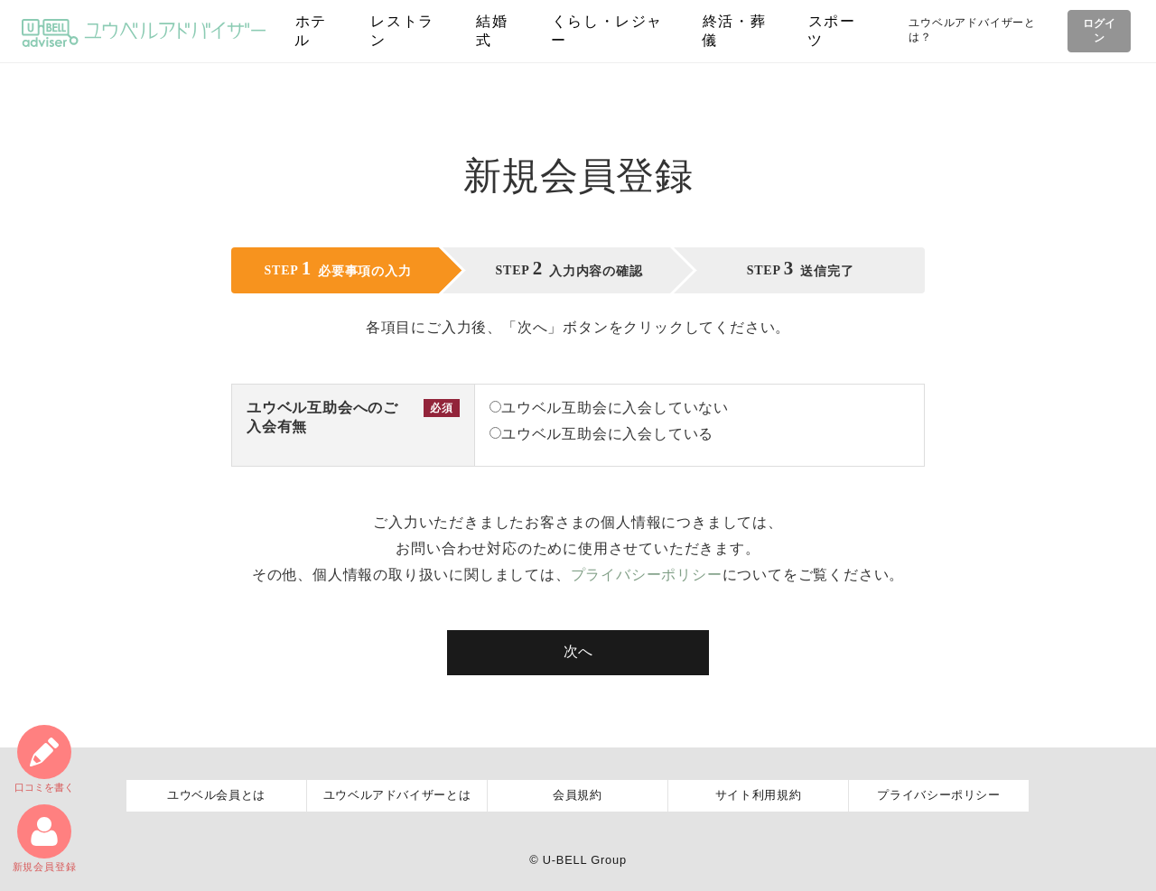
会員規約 (577, 795)
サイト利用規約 (758, 795)
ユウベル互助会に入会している (601, 433)
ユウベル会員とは (216, 795)
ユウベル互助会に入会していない (609, 407)
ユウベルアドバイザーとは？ (970, 29)
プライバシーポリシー (646, 574)
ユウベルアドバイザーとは (397, 795)
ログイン (1098, 30)
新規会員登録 (45, 838)
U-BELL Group (585, 860)
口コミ (44, 759)
